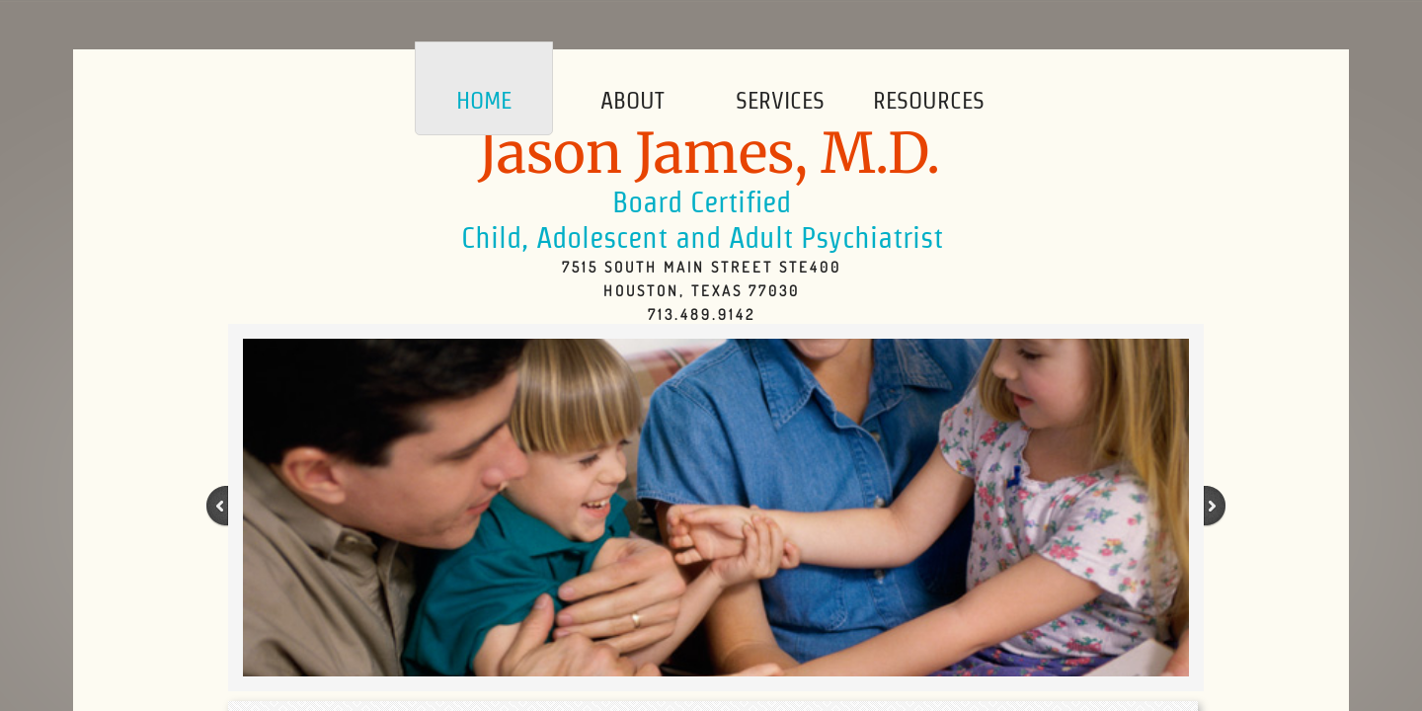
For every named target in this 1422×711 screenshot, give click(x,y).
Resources (929, 100)
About (632, 100)
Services (780, 100)
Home (484, 100)
